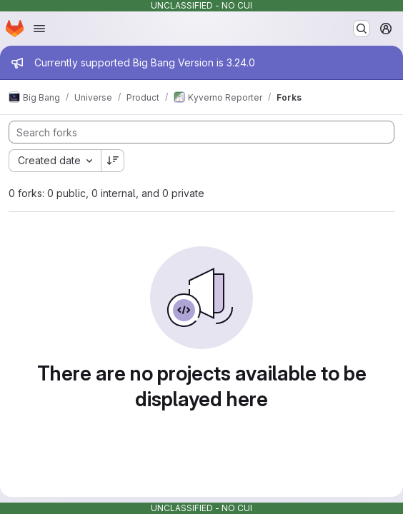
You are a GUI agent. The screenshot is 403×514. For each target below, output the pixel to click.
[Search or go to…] (361, 28)
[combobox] (55, 160)
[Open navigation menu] (39, 28)
